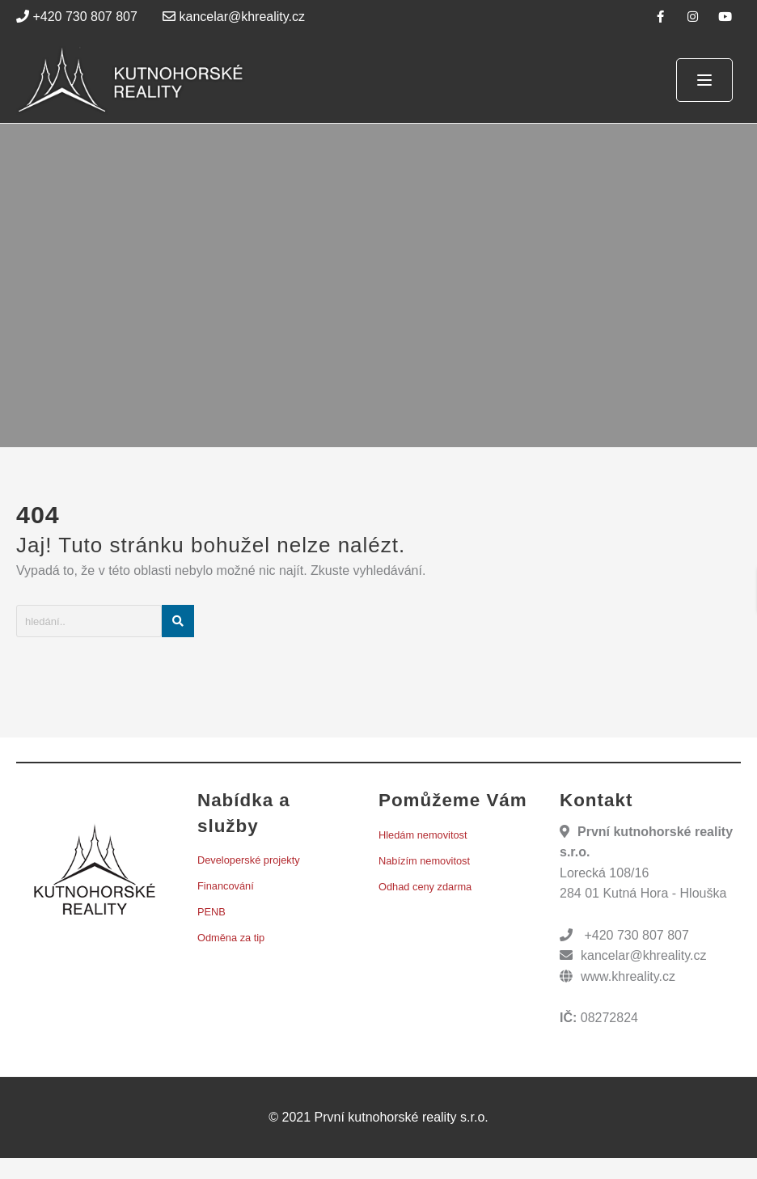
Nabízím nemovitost (424, 861)
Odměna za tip (230, 938)
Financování (225, 886)
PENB (211, 912)
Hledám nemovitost (422, 835)
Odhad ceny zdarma (425, 887)
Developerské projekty (248, 860)
